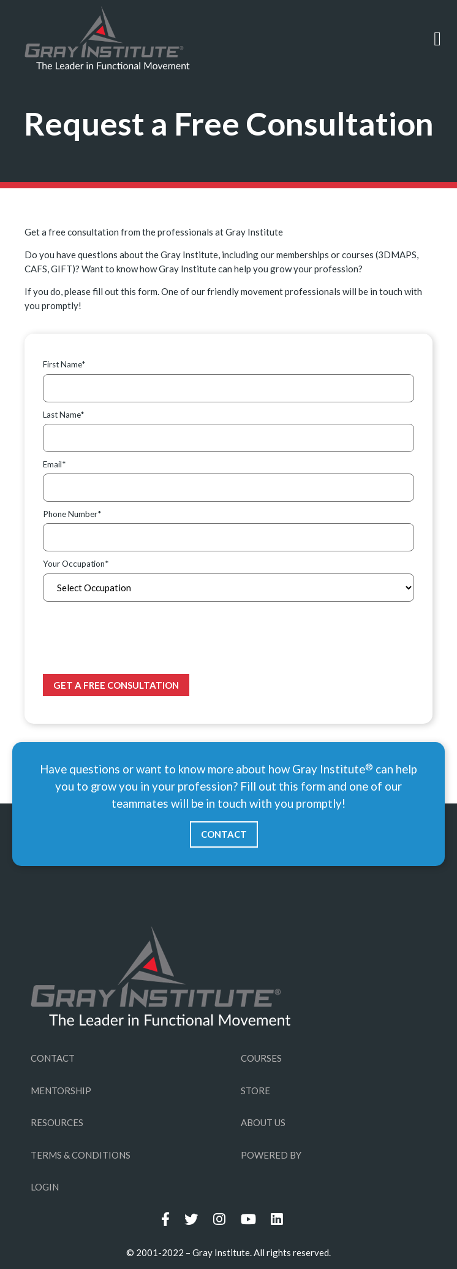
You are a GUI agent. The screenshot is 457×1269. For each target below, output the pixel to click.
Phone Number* (72, 514)
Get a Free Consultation (116, 685)
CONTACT (224, 834)
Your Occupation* (75, 564)
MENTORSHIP (61, 1090)
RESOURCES (57, 1122)
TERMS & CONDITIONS (80, 1154)
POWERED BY (271, 1154)
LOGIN (45, 1186)
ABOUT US (263, 1122)
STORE (255, 1090)
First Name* (64, 364)
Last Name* (63, 415)
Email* (54, 464)
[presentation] (136, 638)
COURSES (261, 1058)
